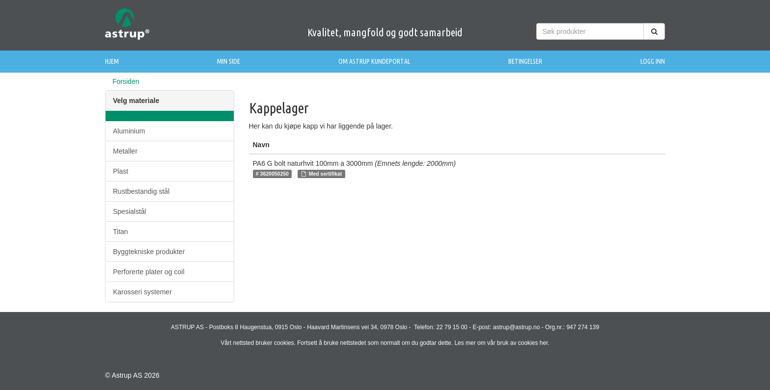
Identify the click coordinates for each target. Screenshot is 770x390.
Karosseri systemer (142, 292)
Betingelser (525, 61)
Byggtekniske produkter (149, 252)
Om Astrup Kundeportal (374, 61)
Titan (120, 231)
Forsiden (125, 81)
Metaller (125, 151)
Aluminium (129, 131)
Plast (120, 171)
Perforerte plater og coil (149, 272)
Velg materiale (136, 100)
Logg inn (652, 61)
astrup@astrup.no (516, 327)
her (544, 342)
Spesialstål (129, 211)
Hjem (112, 61)
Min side (228, 61)
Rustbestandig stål (141, 191)
